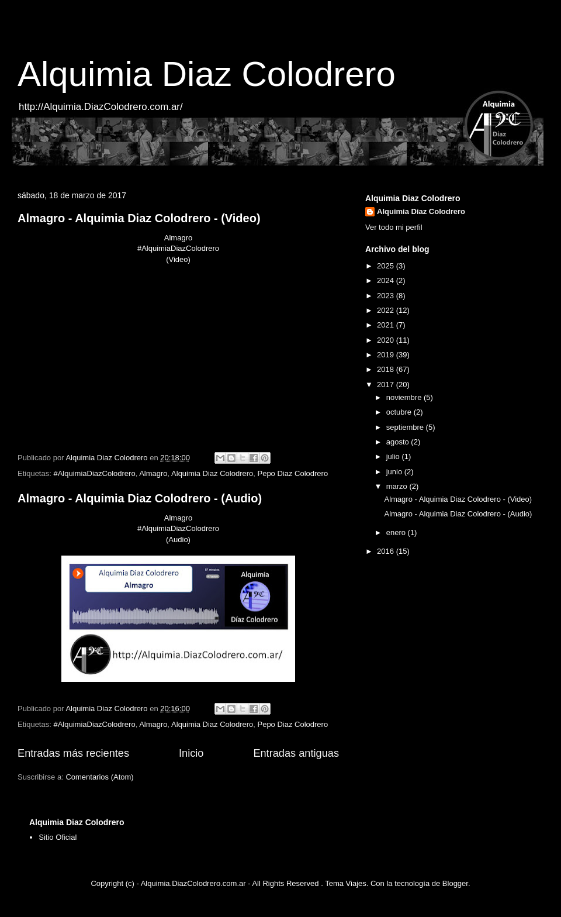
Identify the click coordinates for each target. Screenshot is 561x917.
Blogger (455, 883)
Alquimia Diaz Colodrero (207, 74)
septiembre (406, 427)
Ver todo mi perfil (394, 227)
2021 (386, 324)
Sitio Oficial (58, 837)
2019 (386, 354)
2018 (386, 369)
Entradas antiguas (296, 753)
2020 (386, 340)
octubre (400, 412)
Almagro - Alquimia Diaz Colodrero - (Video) (139, 218)
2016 (386, 551)
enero (397, 532)
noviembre (405, 397)
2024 (386, 280)
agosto (398, 441)
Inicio (191, 753)
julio (394, 456)
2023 (386, 295)
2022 (386, 310)
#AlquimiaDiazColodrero (94, 473)
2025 (386, 265)
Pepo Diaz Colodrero (292, 473)
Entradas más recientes (73, 753)
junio (395, 471)
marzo (398, 486)
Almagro (153, 473)
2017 (386, 384)
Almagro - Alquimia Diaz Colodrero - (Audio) (140, 498)
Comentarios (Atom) (99, 777)
